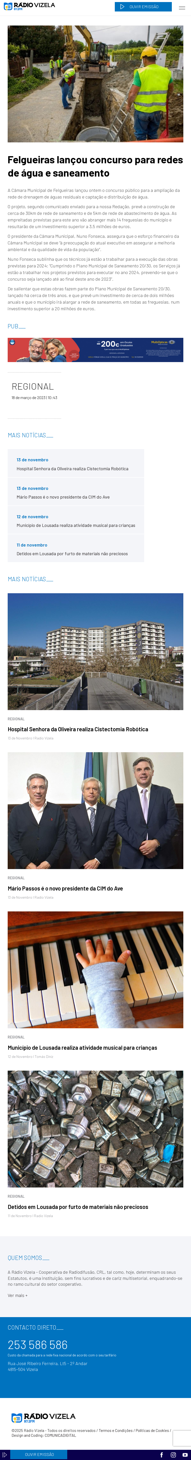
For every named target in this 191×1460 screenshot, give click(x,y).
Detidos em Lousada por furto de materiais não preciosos (78, 1206)
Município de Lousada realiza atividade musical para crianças (82, 1047)
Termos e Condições (116, 1430)
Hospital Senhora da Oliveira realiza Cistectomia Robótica (78, 729)
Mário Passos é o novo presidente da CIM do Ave (65, 888)
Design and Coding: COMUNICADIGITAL (44, 1435)
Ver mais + (18, 1295)
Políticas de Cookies (152, 1430)
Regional (16, 719)
